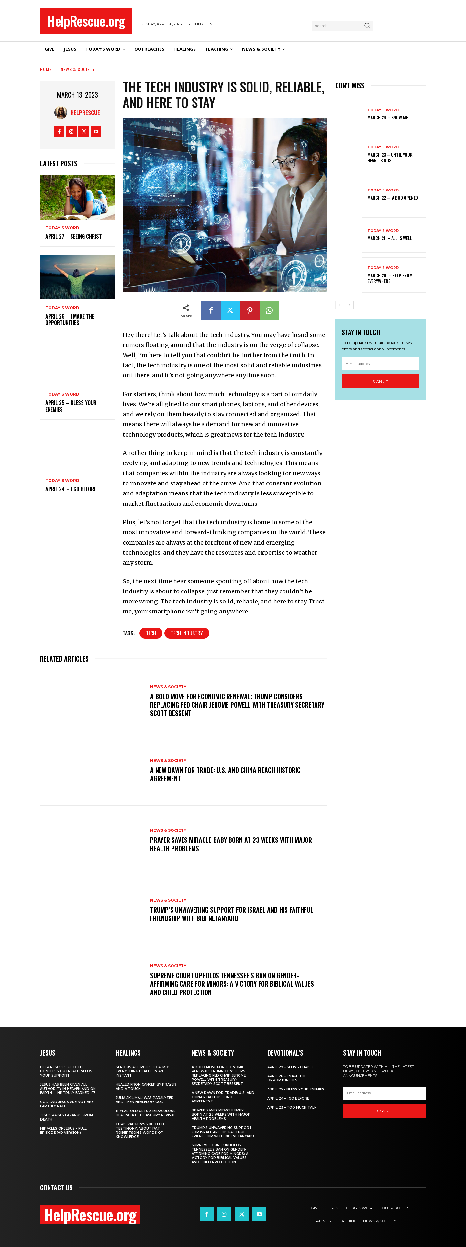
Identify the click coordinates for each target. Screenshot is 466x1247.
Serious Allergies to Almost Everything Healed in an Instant (144, 1071)
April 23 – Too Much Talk (291, 1107)
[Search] (367, 26)
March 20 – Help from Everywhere (390, 278)
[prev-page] (339, 305)
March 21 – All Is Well (389, 237)
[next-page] (350, 305)
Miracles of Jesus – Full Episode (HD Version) (63, 1130)
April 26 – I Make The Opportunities (69, 319)
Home (45, 69)
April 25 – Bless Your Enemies (70, 406)
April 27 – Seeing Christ (73, 236)
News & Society (78, 69)
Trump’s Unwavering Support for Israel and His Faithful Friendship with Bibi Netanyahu (231, 914)
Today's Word (62, 228)
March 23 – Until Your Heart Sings (390, 157)
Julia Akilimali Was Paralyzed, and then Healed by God (145, 1100)
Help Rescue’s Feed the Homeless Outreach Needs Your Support (66, 1071)
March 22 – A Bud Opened (392, 197)
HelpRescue (85, 112)
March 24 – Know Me (387, 117)
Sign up (380, 381)
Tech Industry (187, 633)
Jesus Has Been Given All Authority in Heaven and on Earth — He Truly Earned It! (68, 1088)
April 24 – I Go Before (70, 489)
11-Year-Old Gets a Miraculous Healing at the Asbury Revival (146, 1113)
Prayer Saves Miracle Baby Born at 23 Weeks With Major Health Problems (231, 844)
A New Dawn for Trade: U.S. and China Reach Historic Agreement (225, 774)
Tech (151, 633)
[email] (380, 363)
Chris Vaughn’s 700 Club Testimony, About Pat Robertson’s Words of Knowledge (140, 1130)
